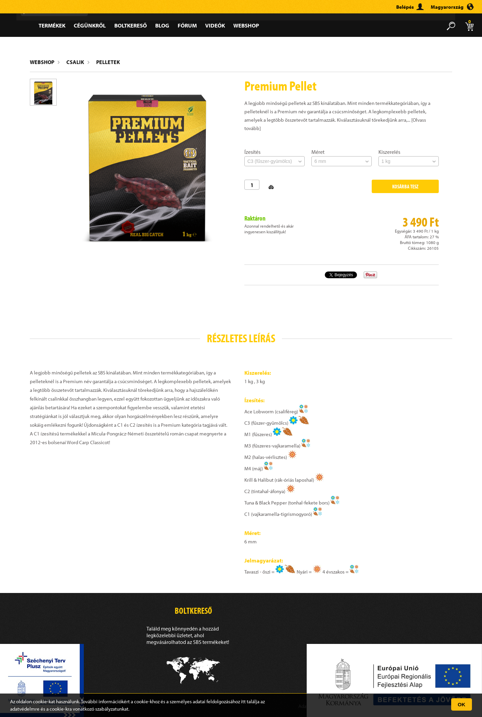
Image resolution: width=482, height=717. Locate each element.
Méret (317, 152)
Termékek (52, 25)
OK (462, 704)
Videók (215, 25)
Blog (162, 25)
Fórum (187, 25)
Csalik (75, 62)
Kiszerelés (389, 152)
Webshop (246, 25)
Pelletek (108, 62)
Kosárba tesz (405, 186)
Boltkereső (130, 25)
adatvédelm (22, 709)
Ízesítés (252, 152)
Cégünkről (90, 25)
